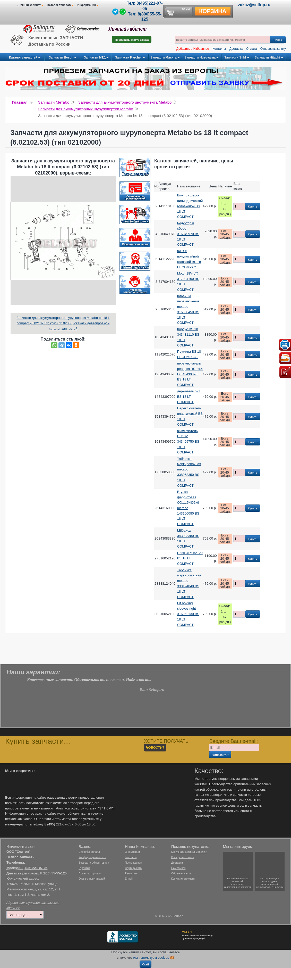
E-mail (129, 878)
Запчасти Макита (165, 58)
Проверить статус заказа (132, 40)
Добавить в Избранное (192, 49)
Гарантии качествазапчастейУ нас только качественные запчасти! (237, 882)
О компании (132, 851)
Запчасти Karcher (130, 58)
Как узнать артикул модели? (189, 851)
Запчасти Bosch (62, 58)
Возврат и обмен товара (94, 862)
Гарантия (84, 868)
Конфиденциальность (92, 857)
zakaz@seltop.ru (254, 5)
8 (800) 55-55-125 (53, 873)
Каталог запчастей (24, 58)
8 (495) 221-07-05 (34, 868)
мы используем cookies (151, 957)
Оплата (251, 49)
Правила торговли (90, 873)
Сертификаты (133, 868)
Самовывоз (178, 868)
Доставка (236, 49)
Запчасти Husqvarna (202, 58)
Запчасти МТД (96, 58)
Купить (252, 206)
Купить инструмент (183, 878)
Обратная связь (181, 873)
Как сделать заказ (182, 857)
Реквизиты (131, 873)
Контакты (219, 49)
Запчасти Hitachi (269, 58)
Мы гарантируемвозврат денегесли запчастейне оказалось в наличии (270, 882)
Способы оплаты (89, 851)
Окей (145, 964)
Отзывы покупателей (92, 878)
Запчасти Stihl (236, 58)
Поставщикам (133, 862)
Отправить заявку (273, 49)
